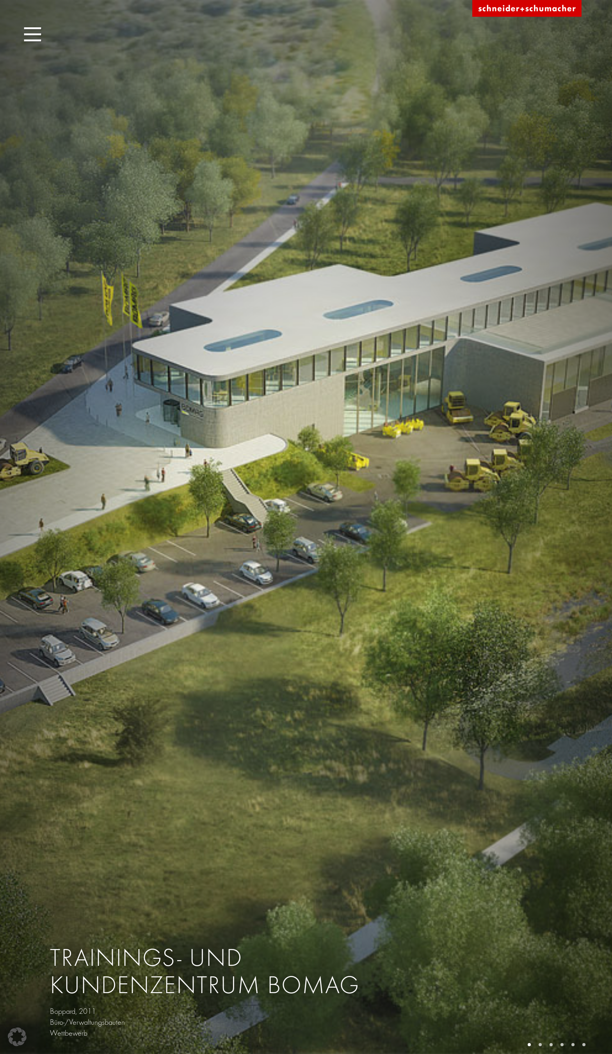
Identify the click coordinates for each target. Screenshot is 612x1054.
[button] (17, 1037)
